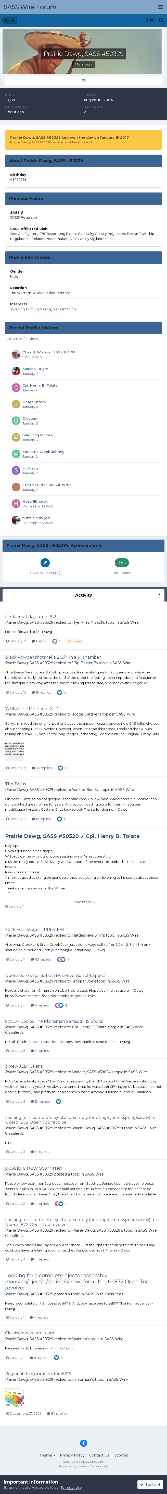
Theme (47, 1455)
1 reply (39, 641)
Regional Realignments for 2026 (38, 1373)
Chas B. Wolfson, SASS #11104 (48, 352)
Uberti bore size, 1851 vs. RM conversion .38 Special (56, 975)
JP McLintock (34, 402)
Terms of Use (71, 1487)
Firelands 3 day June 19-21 (31, 616)
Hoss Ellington (35, 501)
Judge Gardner (85, 714)
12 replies (40, 1101)
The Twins (15, 784)
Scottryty (30, 468)
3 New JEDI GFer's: (24, 1066)
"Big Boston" (83, 663)
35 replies (42, 768)
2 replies (40, 1051)
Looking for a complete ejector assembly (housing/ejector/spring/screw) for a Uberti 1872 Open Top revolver (77, 1281)
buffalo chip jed (36, 518)
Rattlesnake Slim (87, 935)
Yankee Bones (85, 789)
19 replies (41, 692)
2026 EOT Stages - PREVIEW (34, 929)
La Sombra (81, 1379)
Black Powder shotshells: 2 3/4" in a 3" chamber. (53, 657)
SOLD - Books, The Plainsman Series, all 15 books (54, 1021)
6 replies (39, 1358)
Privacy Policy (72, 1455)
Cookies (121, 1455)
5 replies (40, 1005)
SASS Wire (129, 622)
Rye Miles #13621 (87, 622)
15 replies (41, 819)
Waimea (79, 1339)
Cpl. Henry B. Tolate (40, 385)
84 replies (57, 1413)
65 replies (41, 959)
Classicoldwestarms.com (29, 1333)
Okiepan (29, 418)
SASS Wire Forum (30, 7)
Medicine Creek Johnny (43, 452)
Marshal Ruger (35, 369)
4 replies (40, 1152)
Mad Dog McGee (37, 435)
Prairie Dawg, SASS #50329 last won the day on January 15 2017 (69, 137)
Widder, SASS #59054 (91, 1072)
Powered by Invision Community (83, 1466)
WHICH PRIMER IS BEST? (31, 708)
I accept (150, 1484)
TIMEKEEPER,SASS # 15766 (47, 485)
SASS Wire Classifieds (104, 1294)
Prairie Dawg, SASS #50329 (29, 622)
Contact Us (99, 1455)
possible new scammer (34, 1168)
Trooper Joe (82, 981)
